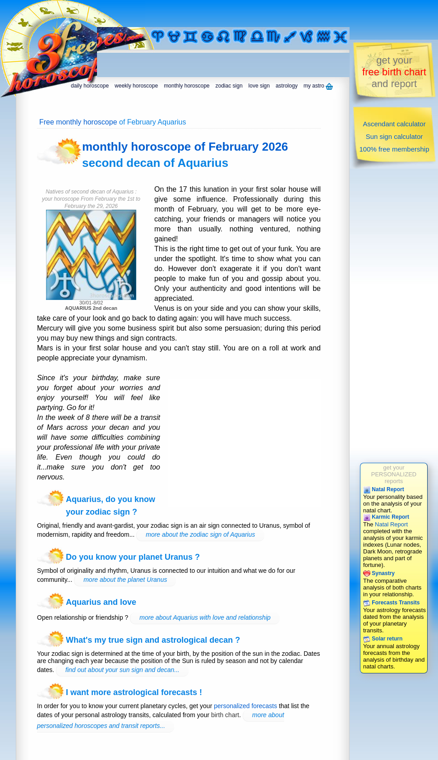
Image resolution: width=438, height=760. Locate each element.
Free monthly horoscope (78, 122)
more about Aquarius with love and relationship (205, 617)
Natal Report (383, 489)
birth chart (225, 715)
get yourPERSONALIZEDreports (393, 474)
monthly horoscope (186, 86)
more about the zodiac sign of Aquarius (200, 534)
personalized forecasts (245, 705)
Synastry (379, 573)
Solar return (382, 639)
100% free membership (394, 149)
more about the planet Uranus (125, 579)
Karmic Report (386, 517)
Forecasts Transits (391, 602)
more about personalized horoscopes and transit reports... (160, 720)
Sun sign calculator (394, 136)
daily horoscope (90, 86)
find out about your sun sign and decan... (122, 669)
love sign (259, 86)
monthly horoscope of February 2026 (185, 146)
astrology (287, 86)
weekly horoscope (136, 86)
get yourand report (394, 72)
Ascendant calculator (394, 124)
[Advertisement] (150, 13)
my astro (318, 86)
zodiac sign (229, 86)
